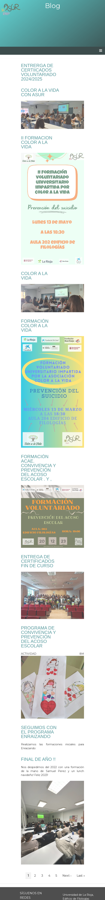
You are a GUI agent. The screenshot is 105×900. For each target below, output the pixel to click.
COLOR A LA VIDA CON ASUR (40, 92)
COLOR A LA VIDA (34, 275)
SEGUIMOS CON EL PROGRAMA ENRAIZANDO (38, 732)
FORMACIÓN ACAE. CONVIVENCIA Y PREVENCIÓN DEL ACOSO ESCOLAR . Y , (38, 467)
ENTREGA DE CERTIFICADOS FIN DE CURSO (37, 561)
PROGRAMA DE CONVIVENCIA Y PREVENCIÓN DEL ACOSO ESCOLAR (38, 636)
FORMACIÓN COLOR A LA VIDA (35, 326)
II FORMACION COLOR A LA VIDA (36, 142)
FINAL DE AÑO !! (38, 759)
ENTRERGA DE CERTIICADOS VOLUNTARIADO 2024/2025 (38, 72)
